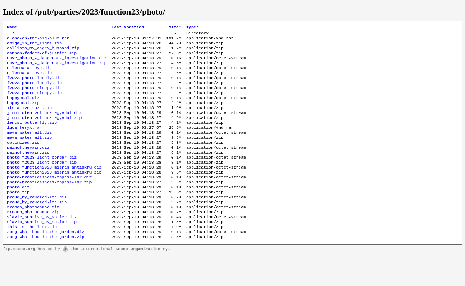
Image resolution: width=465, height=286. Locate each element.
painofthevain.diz (28, 165)
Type (192, 28)
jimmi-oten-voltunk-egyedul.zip (44, 131)
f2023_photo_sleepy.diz (34, 97)
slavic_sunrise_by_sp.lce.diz (42, 244)
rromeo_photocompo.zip (33, 239)
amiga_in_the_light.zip (34, 46)
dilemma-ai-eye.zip (29, 80)
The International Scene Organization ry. (120, 279)
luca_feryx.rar (24, 142)
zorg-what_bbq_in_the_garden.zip (45, 267)
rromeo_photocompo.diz (33, 233)
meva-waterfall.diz (29, 148)
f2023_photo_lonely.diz (34, 85)
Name (13, 28)
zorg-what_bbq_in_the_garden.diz (45, 261)
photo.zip (18, 216)
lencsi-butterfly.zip (32, 136)
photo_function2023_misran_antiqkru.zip (54, 193)
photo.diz (18, 210)
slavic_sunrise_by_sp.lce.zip (42, 250)
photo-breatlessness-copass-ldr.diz (49, 199)
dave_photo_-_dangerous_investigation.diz (57, 63)
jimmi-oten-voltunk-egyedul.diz (44, 125)
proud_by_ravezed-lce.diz (37, 222)
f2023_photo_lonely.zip (34, 91)
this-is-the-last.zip (32, 256)
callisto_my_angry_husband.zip (43, 51)
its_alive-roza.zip (29, 119)
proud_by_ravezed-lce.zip (37, 227)
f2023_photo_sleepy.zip (34, 102)
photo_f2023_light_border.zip (42, 182)
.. (9, 34)
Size (175, 28)
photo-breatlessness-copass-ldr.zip (49, 205)
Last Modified (129, 28)
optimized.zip (23, 159)
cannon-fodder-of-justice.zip (42, 57)
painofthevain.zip (28, 171)
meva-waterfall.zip (29, 153)
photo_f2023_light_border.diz (42, 176)
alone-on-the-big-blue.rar (38, 40)
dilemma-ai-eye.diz (29, 74)
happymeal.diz (23, 108)
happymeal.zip (23, 114)
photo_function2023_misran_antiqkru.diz (54, 188)
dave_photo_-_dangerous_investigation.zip (57, 68)
